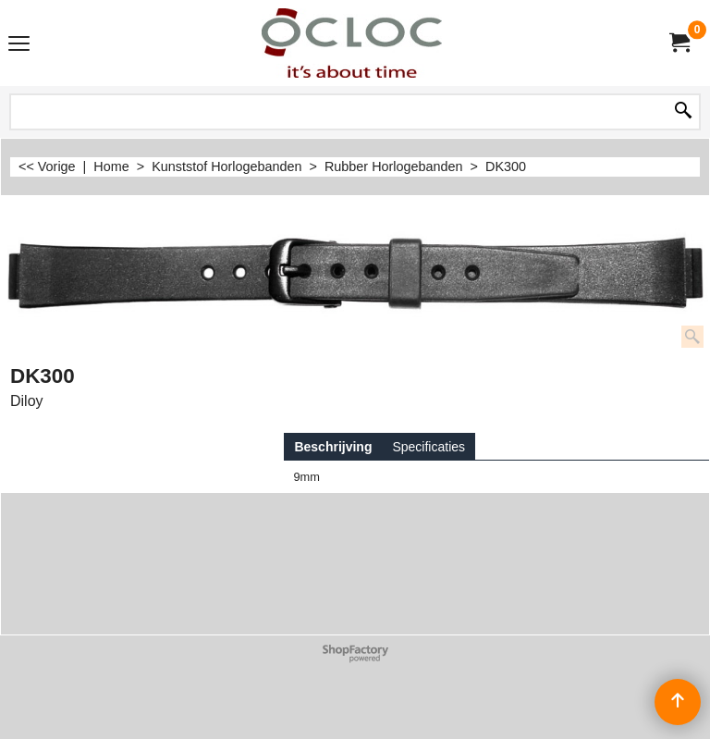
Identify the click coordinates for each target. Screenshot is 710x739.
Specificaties (428, 446)
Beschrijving (333, 446)
